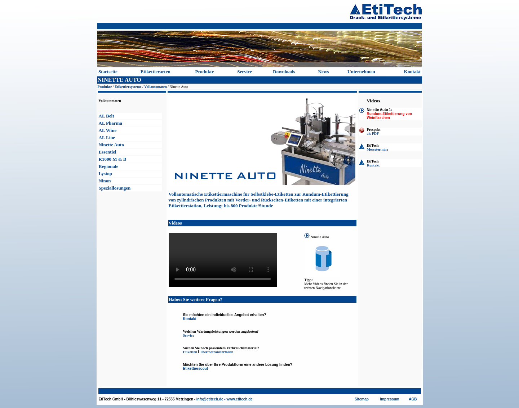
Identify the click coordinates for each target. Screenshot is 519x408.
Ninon (105, 180)
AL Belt (106, 116)
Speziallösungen (115, 188)
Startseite (107, 71)
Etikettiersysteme (128, 87)
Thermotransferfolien (217, 352)
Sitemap (362, 399)
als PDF (373, 134)
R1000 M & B (113, 159)
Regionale (109, 166)
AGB (413, 399)
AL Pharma (110, 123)
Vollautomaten (155, 87)
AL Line (107, 137)
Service (244, 71)
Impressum (389, 399)
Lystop (105, 173)
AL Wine (108, 130)
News (323, 71)
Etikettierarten (155, 71)
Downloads (284, 71)
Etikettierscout (195, 369)
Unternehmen (361, 71)
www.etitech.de (239, 399)
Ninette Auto (111, 144)
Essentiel (107, 152)
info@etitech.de (209, 399)
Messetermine (377, 149)
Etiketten (190, 352)
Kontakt (412, 71)
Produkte (204, 71)
